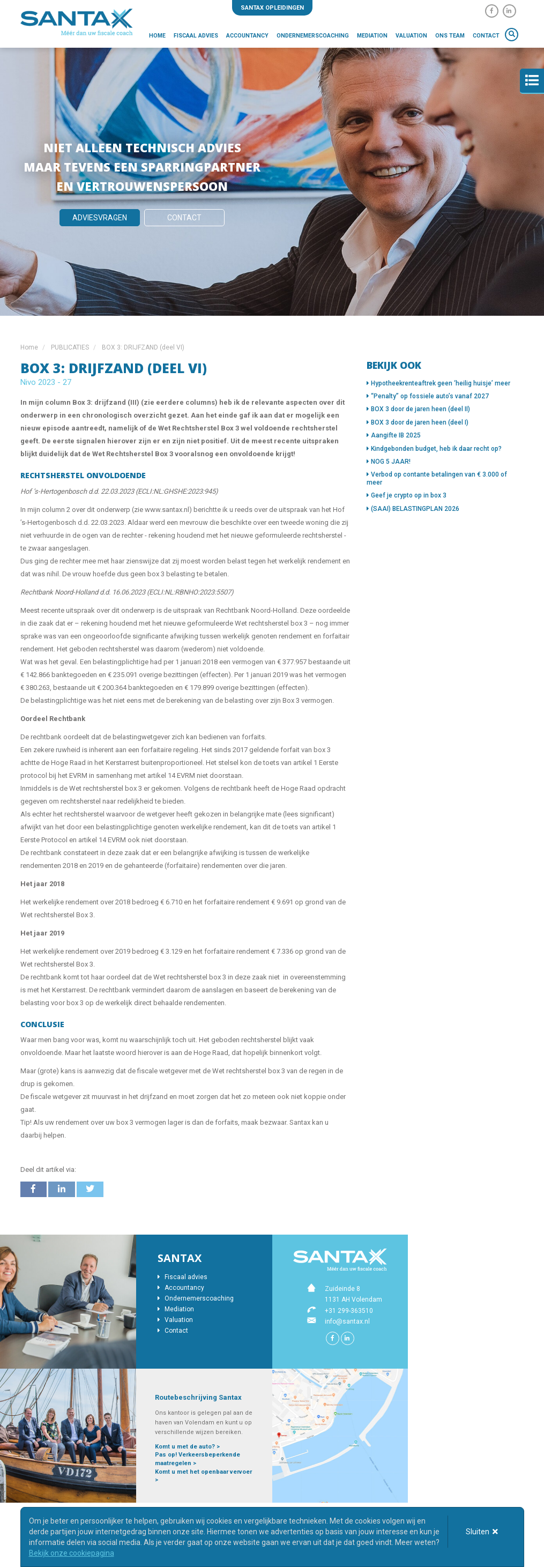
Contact (486, 35)
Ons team (450, 35)
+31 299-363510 (349, 1311)
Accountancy (247, 35)
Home (157, 35)
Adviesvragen (99, 217)
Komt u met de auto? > (187, 1446)
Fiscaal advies (196, 35)
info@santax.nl (347, 1321)
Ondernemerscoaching (313, 35)
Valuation (411, 35)
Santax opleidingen (272, 7)
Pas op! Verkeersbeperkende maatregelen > (197, 1459)
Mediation (372, 35)
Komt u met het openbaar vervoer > (203, 1476)
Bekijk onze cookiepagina (71, 1553)
